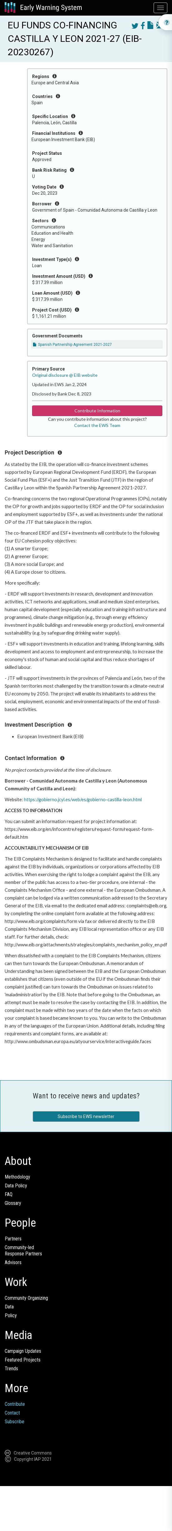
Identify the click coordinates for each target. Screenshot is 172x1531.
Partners (13, 1239)
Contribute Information (97, 410)
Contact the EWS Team (97, 425)
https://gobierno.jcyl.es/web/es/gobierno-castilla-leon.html (83, 799)
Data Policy (16, 1186)
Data (9, 1307)
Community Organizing (26, 1298)
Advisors (13, 1262)
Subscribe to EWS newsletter (86, 1116)
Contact (12, 1413)
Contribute (15, 1404)
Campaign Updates (23, 1351)
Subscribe (14, 1422)
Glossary (13, 1203)
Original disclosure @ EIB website (65, 375)
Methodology (17, 1177)
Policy (11, 1315)
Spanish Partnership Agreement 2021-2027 (72, 344)
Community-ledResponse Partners (23, 1250)
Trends (11, 1369)
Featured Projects (23, 1360)
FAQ (8, 1194)
